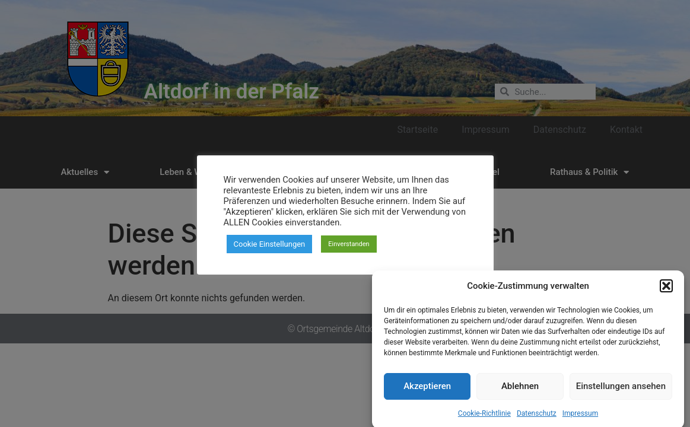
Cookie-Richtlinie (484, 420)
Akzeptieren (427, 393)
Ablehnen (520, 393)
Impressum (580, 420)
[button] (666, 293)
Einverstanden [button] (348, 244)
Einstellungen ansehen (621, 393)
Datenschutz (537, 420)
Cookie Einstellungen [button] (270, 244)
